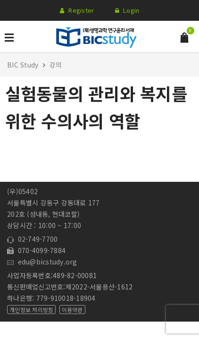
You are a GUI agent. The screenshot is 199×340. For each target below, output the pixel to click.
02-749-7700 (32, 239)
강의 (56, 64)
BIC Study (24, 64)
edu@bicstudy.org (42, 261)
